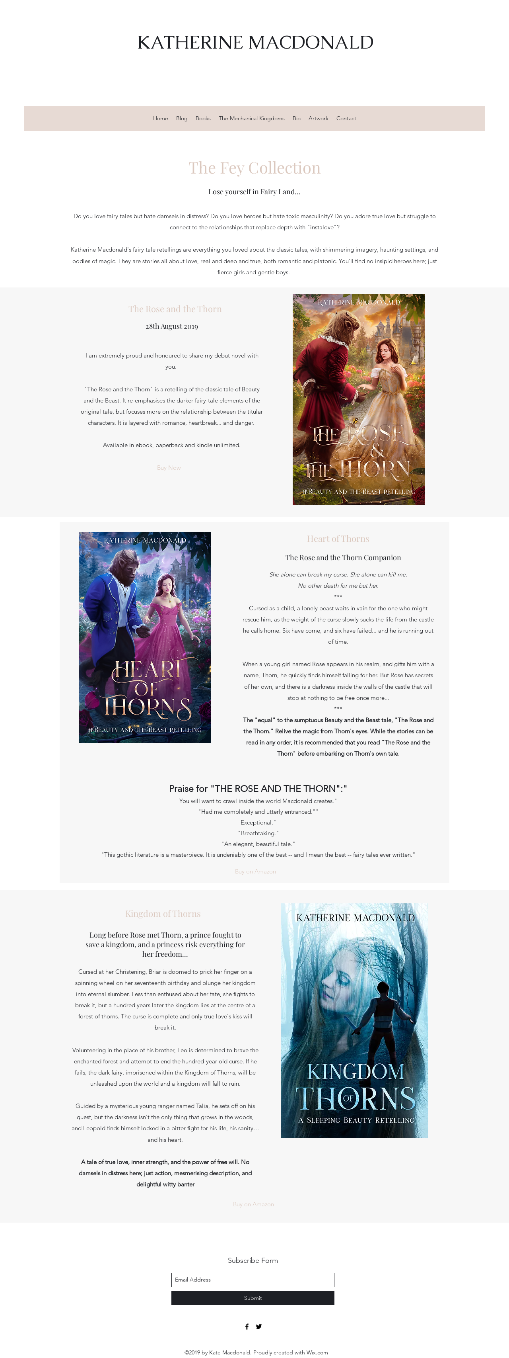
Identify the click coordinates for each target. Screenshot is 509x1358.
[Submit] (252, 1298)
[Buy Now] (169, 468)
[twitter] (259, 1327)
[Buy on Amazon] (255, 871)
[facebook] (247, 1327)
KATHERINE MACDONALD (255, 42)
